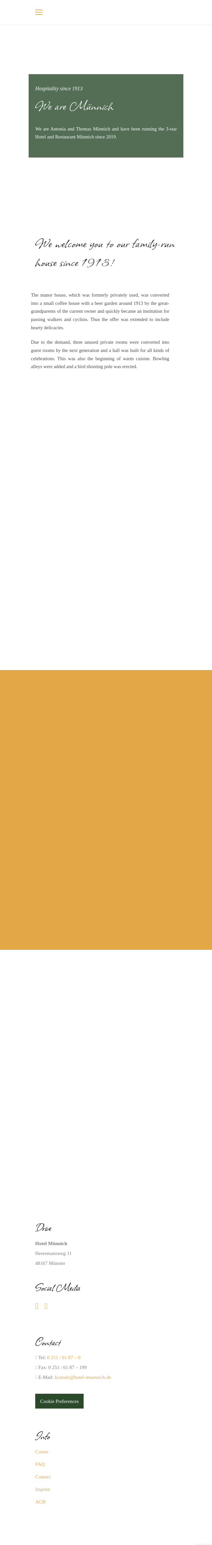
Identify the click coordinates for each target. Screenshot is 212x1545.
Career (41, 1451)
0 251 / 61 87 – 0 (64, 1357)
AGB (40, 1501)
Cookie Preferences (59, 1401)
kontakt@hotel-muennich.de (83, 1377)
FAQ (40, 1464)
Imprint (42, 1489)
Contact (43, 1476)
